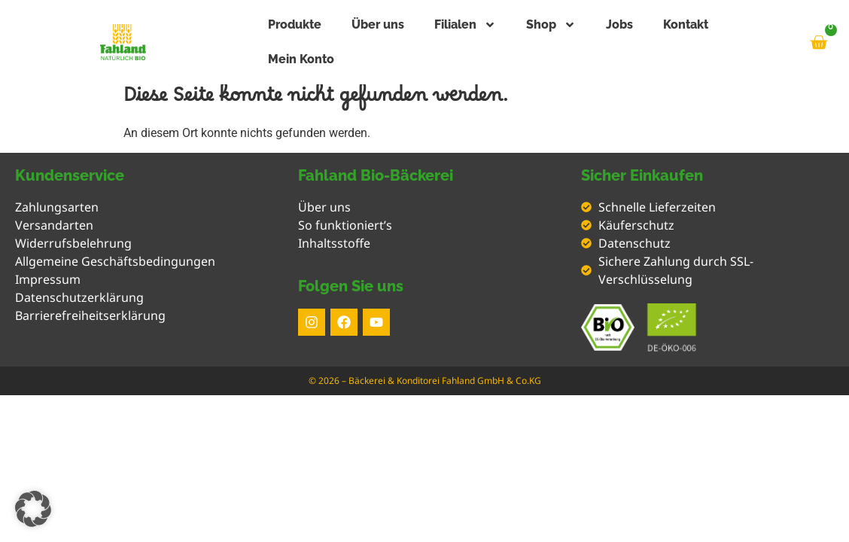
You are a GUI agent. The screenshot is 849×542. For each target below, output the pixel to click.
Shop (551, 24)
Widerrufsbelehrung (73, 243)
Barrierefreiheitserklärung (90, 315)
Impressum (48, 279)
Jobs (619, 24)
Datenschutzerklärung (79, 297)
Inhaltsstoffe (334, 243)
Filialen (465, 24)
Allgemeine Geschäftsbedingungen (115, 261)
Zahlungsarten (57, 207)
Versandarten (54, 225)
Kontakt (685, 24)
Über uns (377, 24)
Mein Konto (301, 59)
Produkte (294, 24)
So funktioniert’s (345, 225)
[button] (33, 509)
